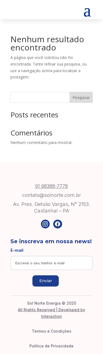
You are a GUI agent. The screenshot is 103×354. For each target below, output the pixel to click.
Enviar (45, 280)
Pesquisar (81, 97)
